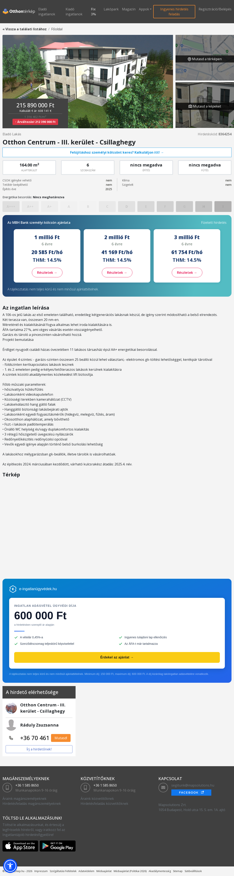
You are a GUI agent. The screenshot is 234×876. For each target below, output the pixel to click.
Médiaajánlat (104, 871)
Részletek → (47, 272)
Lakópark (111, 9)
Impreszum (41, 871)
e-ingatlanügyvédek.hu (38, 589)
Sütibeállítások (193, 871)
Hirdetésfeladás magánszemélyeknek (31, 803)
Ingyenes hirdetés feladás (174, 11)
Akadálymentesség (160, 871)
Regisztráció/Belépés (215, 9)
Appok (144, 9)
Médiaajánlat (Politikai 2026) (130, 871)
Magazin (129, 9)
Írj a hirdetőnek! (39, 749)
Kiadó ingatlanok (74, 11)
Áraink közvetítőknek (97, 798)
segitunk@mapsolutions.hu (192, 785)
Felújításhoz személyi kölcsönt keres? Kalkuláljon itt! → (117, 152)
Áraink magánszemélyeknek (24, 798)
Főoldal (56, 29)
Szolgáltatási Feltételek (63, 871)
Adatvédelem (86, 871)
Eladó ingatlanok (46, 11)
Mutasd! (61, 738)
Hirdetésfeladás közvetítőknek (104, 803)
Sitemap (178, 871)
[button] (10, 866)
